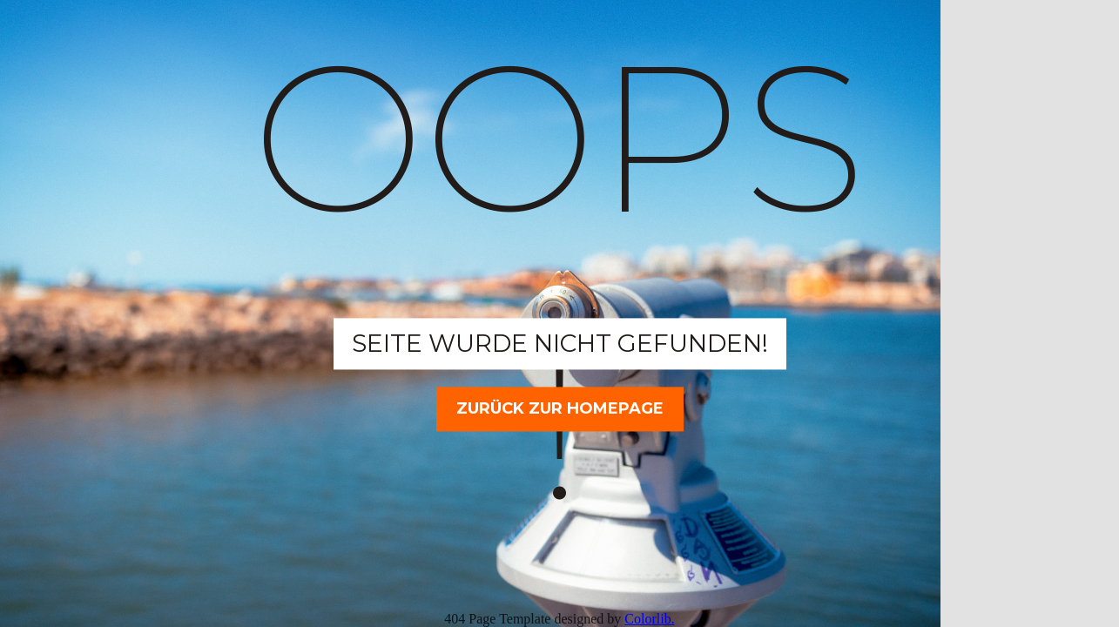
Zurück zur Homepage (560, 408)
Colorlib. (649, 618)
